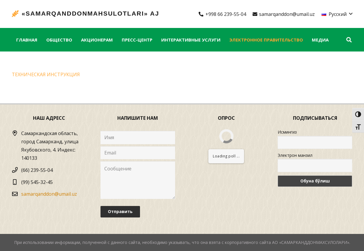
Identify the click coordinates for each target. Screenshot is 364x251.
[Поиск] (349, 39)
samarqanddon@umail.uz (49, 194)
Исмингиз (287, 132)
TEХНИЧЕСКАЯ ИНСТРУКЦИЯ (46, 74)
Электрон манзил (295, 155)
